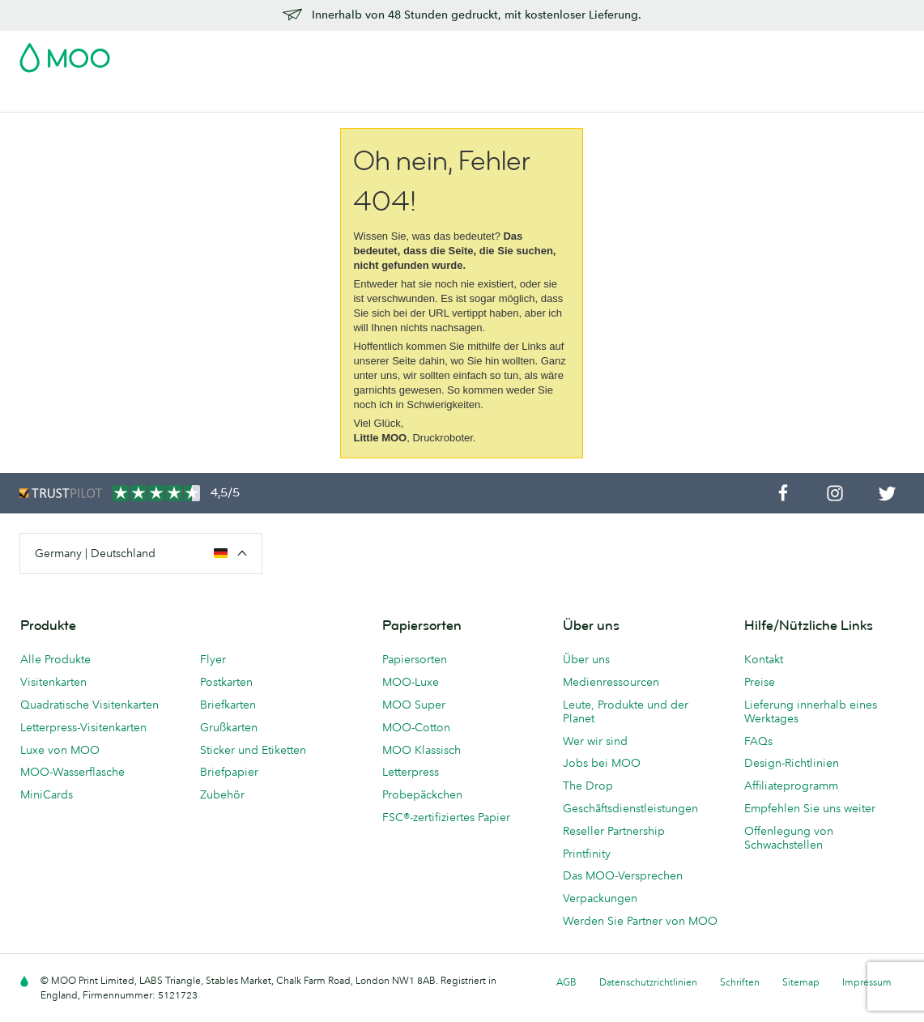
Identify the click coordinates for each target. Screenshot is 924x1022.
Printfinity (587, 853)
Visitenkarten (55, 97)
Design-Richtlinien (791, 763)
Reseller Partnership (614, 831)
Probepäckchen (422, 794)
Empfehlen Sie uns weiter (809, 808)
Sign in (706, 52)
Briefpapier (229, 771)
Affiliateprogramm (791, 785)
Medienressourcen (611, 682)
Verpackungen (600, 898)
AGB (566, 982)
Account (651, 52)
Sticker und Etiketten (253, 750)
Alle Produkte (55, 659)
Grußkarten (229, 727)
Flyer (308, 97)
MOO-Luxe (410, 682)
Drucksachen (372, 97)
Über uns (586, 659)
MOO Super (413, 704)
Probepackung (575, 52)
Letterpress (410, 771)
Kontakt (763, 659)
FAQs (758, 741)
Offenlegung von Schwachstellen (788, 838)
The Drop (588, 785)
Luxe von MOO (60, 750)
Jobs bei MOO (602, 763)
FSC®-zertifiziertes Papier (446, 817)
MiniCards (46, 794)
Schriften (740, 982)
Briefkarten (228, 704)
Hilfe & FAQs (722, 97)
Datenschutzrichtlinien (648, 982)
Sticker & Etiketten (230, 97)
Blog (660, 97)
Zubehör (447, 97)
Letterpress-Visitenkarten (83, 727)
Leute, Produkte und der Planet (625, 711)
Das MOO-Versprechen (623, 875)
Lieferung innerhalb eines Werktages (810, 711)
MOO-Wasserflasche (72, 771)
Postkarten (135, 97)
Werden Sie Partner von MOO (640, 920)
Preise (759, 682)
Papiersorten (414, 659)
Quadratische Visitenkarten (89, 704)
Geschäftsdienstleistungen (559, 97)
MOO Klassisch (421, 750)
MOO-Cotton (416, 727)
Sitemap (801, 982)
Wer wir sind (595, 741)
